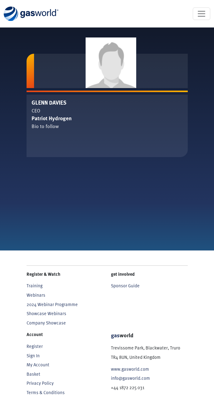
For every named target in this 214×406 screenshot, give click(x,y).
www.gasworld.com (130, 369)
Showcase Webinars (46, 313)
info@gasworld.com (130, 378)
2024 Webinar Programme (52, 304)
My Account (38, 364)
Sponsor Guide (125, 285)
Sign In (33, 355)
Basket (33, 374)
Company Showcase (46, 322)
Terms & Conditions (46, 392)
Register (35, 346)
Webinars (36, 295)
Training (34, 285)
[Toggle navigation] (201, 13)
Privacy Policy (40, 383)
